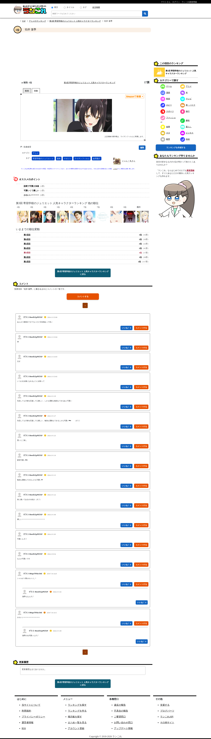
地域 (185, 139)
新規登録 (190, 170)
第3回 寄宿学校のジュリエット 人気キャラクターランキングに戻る (83, 272)
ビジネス (187, 133)
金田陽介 (96, 158)
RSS (24, 728)
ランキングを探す (77, 705)
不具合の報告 (121, 711)
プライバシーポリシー (33, 716)
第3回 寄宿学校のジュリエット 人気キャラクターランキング (75, 21)
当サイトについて (31, 705)
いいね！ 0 (126, 328)
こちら (115, 168)
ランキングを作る (77, 711)
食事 (165, 127)
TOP (23, 21)
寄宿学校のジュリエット (43, 158)
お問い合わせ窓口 (123, 722)
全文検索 (96, 7)
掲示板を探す (75, 716)
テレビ (186, 99)
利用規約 (26, 711)
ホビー (166, 105)
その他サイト (167, 722)
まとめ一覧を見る (77, 722)
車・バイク (187, 105)
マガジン (67, 158)
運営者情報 (27, 722)
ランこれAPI (166, 716)
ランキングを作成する (175, 147)
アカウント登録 (76, 728)
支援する (165, 705)
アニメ (35, 153)
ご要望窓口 (120, 716)
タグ (85, 7)
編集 (142, 147)
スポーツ (167, 111)
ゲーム (166, 86)
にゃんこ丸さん (128, 161)
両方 (56, 7)
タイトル (70, 7)
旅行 (185, 111)
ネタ (165, 133)
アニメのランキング (37, 21)
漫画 (59, 158)
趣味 (185, 120)
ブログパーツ (167, 711)
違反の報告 (120, 705)
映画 (165, 99)
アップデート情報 (123, 728)
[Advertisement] (83, 56)
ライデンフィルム (82, 158)
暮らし (186, 127)
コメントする (83, 296)
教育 (165, 139)
